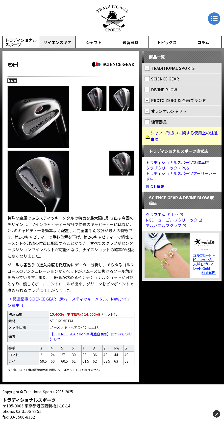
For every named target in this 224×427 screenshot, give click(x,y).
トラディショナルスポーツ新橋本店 (177, 162)
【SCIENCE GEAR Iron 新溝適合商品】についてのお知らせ (90, 336)
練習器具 (130, 42)
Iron (12, 80)
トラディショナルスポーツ (21, 42)
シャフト (94, 42)
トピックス (167, 42)
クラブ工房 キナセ (164, 214)
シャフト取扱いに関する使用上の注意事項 (184, 136)
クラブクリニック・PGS (167, 168)
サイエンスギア (57, 42)
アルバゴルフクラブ (166, 225)
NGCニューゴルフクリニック (174, 220)
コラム (203, 42)
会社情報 (155, 186)
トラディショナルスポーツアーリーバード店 (181, 176)
